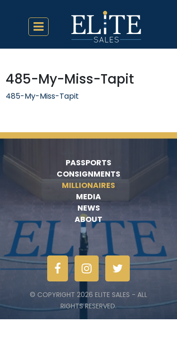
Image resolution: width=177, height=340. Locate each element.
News (88, 208)
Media (88, 196)
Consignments (88, 174)
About (88, 219)
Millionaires (88, 185)
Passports (88, 162)
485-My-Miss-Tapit (42, 96)
